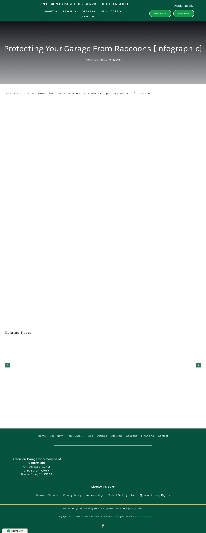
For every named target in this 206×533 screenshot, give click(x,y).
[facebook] (103, 526)
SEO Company (143, 516)
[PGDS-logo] (108, 453)
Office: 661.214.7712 (36, 466)
